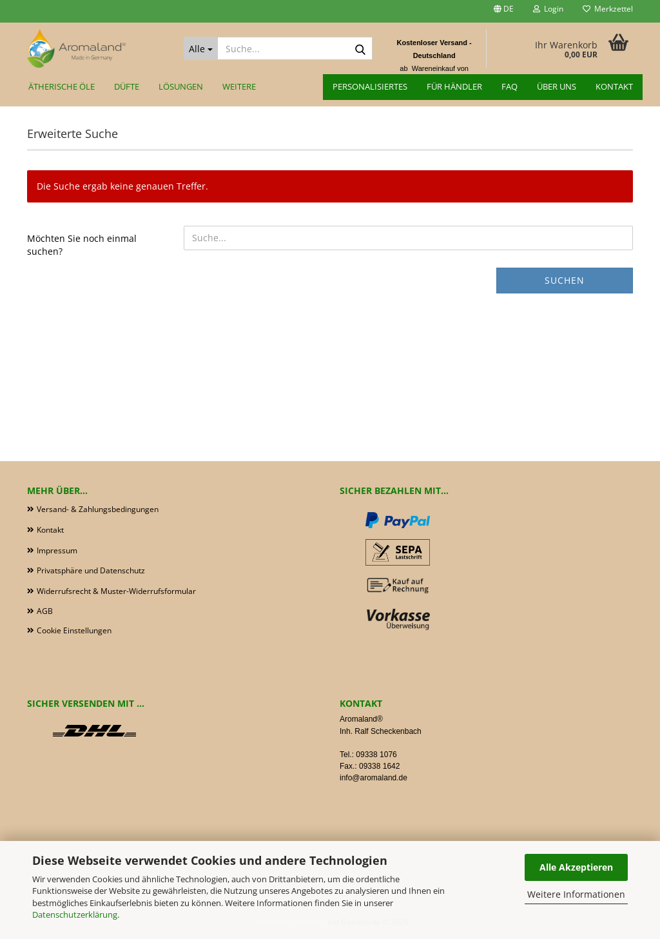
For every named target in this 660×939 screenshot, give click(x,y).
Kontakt (614, 86)
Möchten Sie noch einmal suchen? (82, 244)
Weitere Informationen (576, 894)
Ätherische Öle (61, 86)
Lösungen (181, 86)
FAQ (509, 86)
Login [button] (548, 8)
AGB (45, 611)
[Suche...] (201, 48)
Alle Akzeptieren (576, 867)
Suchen (565, 280)
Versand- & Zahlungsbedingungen (98, 509)
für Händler (454, 86)
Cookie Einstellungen (74, 630)
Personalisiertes (370, 86)
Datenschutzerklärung (74, 914)
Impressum (57, 550)
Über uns (556, 86)
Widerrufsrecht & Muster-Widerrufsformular (116, 591)
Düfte (126, 86)
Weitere (239, 86)
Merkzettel (608, 8)
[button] (503, 11)
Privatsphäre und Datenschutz (91, 570)
